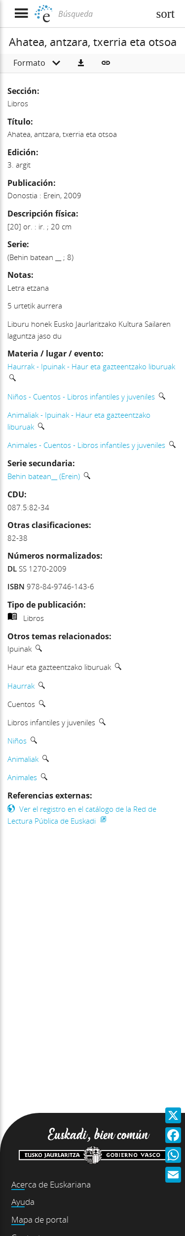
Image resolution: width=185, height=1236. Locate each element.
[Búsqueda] (102, 13)
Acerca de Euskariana (51, 1184)
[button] (81, 63)
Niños (17, 741)
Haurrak (21, 686)
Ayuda (23, 1201)
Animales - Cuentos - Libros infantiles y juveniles (86, 445)
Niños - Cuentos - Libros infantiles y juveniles (81, 396)
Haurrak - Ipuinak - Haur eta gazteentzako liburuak (91, 366)
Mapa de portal (40, 1219)
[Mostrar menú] (21, 13)
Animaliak (22, 759)
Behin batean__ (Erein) (43, 476)
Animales (22, 777)
